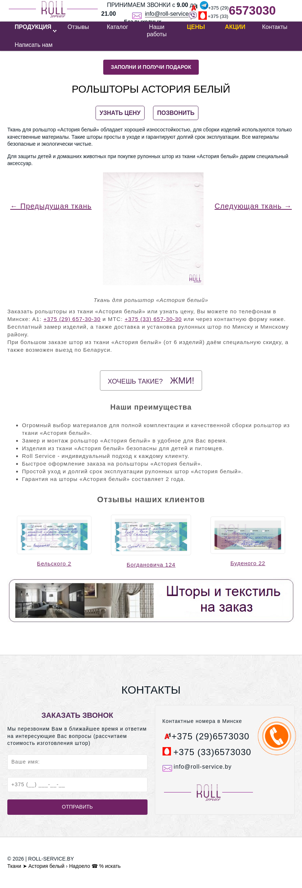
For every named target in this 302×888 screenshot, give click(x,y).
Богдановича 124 (151, 564)
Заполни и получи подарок (151, 67)
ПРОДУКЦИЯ (33, 27)
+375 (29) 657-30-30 (72, 319)
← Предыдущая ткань (51, 206)
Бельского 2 (54, 563)
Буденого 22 (247, 563)
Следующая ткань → (253, 206)
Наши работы (157, 30)
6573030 (252, 10)
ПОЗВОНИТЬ (175, 113)
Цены (196, 27)
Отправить (77, 807)
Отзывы (78, 27)
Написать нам (33, 45)
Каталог (117, 27)
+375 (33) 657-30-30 (153, 319)
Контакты (274, 27)
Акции (235, 27)
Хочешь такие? (151, 380)
